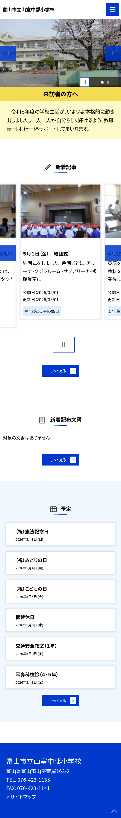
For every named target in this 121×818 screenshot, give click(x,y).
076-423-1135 (33, 779)
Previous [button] (8, 54)
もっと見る (57, 372)
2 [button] (108, 82)
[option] (60, 53)
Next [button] (113, 54)
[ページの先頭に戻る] (114, 811)
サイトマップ (23, 796)
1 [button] (102, 82)
